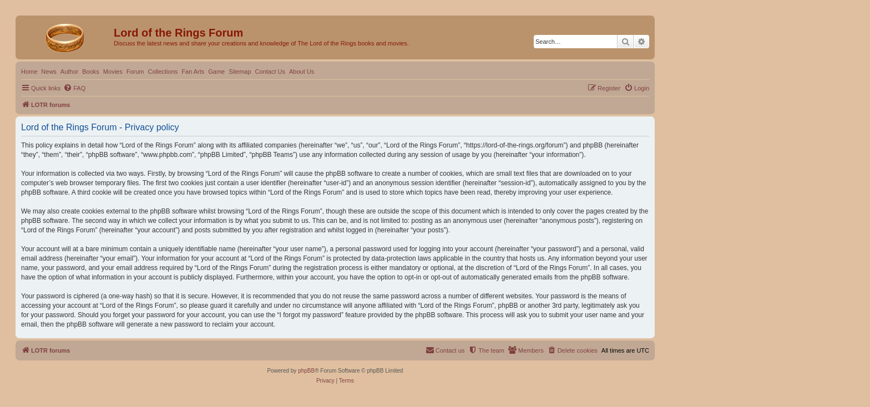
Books (90, 71)
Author (69, 71)
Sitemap (240, 71)
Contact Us (270, 71)
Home (29, 71)
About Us (301, 71)
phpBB (306, 371)
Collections (163, 71)
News (49, 71)
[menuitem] (74, 88)
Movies (113, 71)
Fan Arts (192, 71)
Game (216, 71)
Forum (135, 71)
